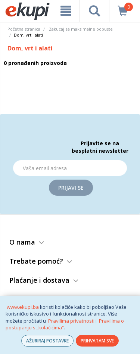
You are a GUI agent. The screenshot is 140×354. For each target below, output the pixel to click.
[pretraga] (94, 11)
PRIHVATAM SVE (97, 341)
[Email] (70, 168)
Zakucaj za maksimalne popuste (81, 29)
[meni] (66, 11)
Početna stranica (23, 29)
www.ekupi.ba (23, 307)
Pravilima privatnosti (71, 320)
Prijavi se (71, 187)
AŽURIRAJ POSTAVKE (47, 341)
